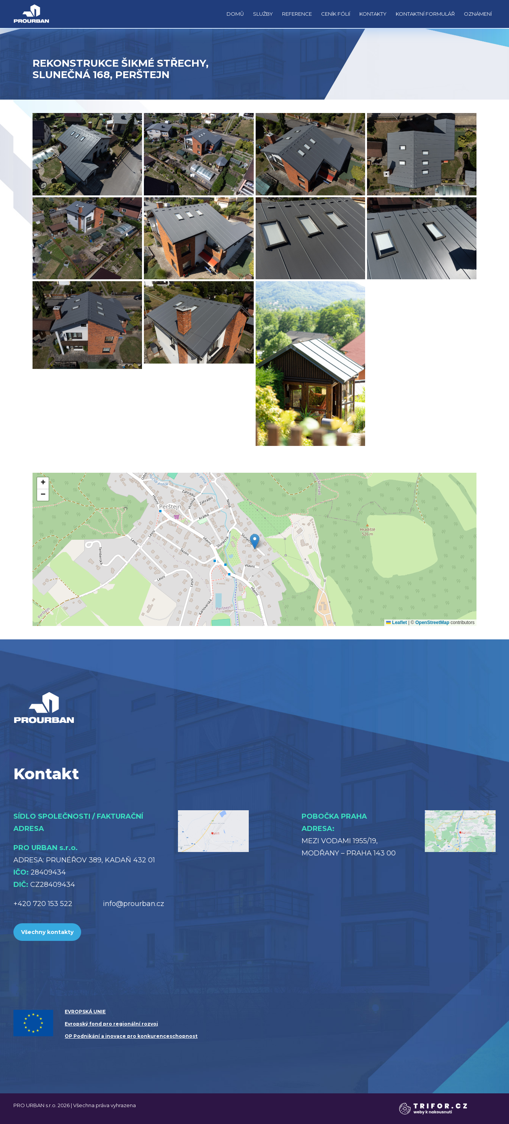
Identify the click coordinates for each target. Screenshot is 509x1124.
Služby (263, 14)
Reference (297, 14)
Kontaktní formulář (425, 14)
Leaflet (396, 622)
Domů (235, 14)
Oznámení (478, 14)
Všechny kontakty (47, 932)
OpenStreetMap (432, 622)
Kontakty (373, 14)
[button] (254, 541)
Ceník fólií (335, 14)
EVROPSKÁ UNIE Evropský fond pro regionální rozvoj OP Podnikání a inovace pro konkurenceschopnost (131, 1024)
